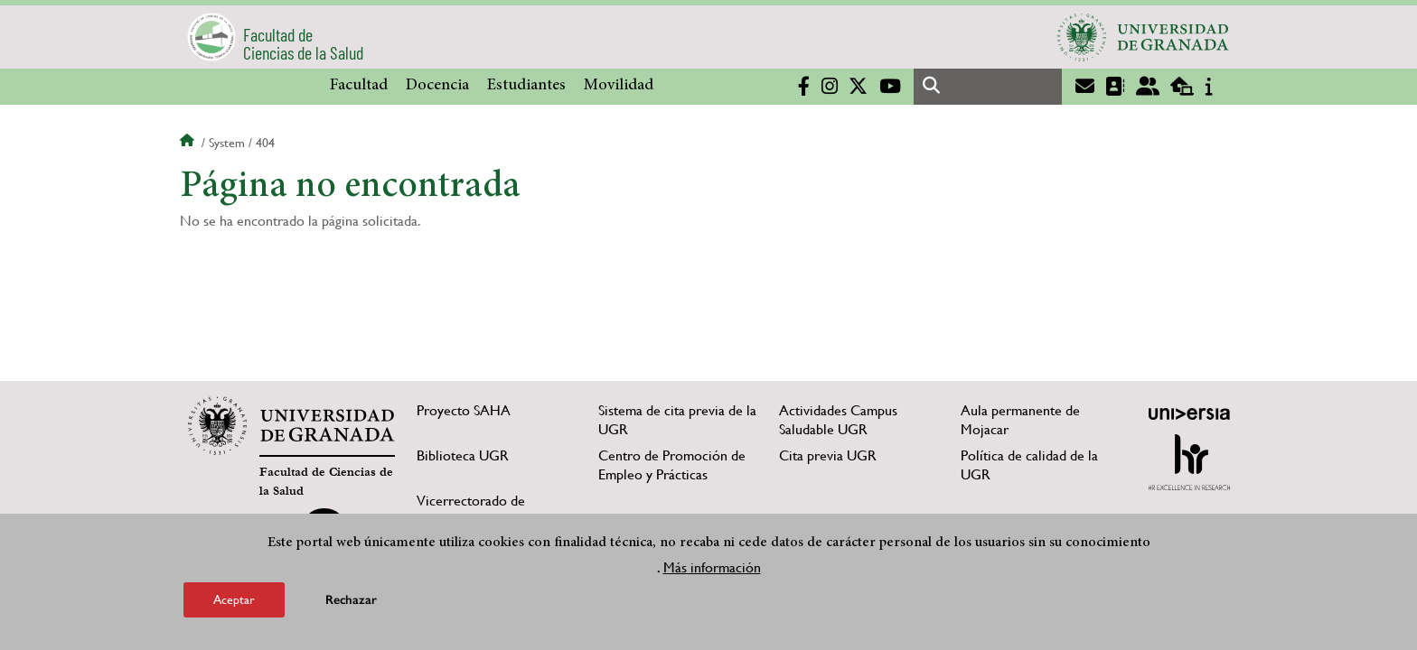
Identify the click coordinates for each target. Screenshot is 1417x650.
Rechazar (351, 600)
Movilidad (618, 86)
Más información (712, 567)
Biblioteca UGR (463, 455)
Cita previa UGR (828, 455)
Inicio (189, 143)
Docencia (437, 86)
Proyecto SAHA (464, 410)
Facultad (359, 86)
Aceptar (234, 599)
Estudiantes (526, 86)
